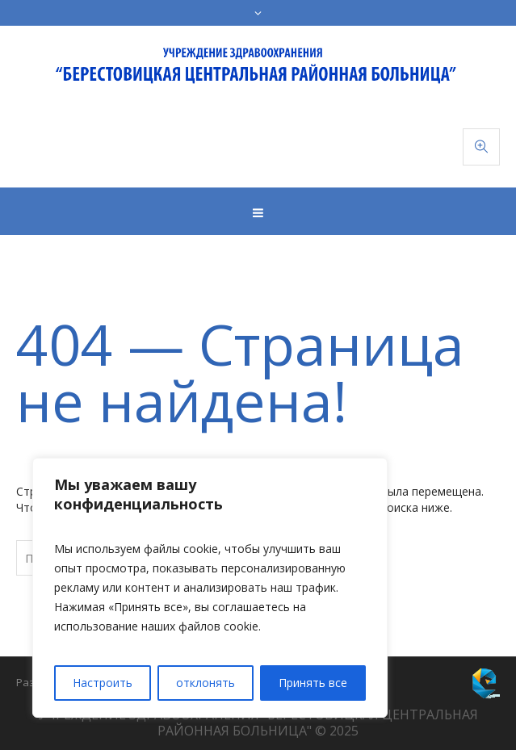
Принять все (313, 682)
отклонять (205, 682)
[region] (210, 588)
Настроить (102, 682)
